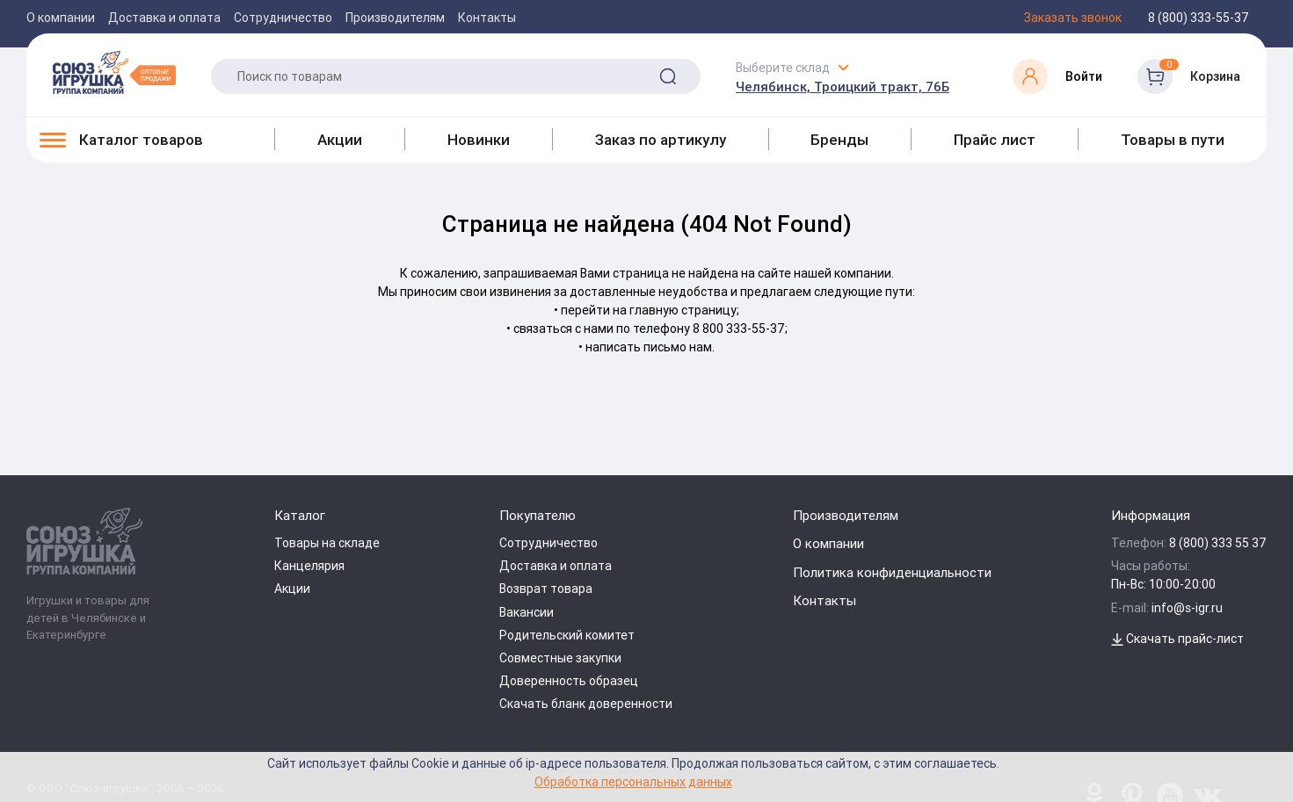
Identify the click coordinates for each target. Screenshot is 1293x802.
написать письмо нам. (650, 347)
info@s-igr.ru (1187, 608)
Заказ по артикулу (660, 139)
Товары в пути (1172, 139)
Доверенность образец (568, 681)
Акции (339, 139)
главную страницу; (684, 310)
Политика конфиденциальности (892, 572)
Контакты (487, 18)
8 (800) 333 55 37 (1218, 543)
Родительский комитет (567, 635)
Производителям (395, 18)
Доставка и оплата (164, 18)
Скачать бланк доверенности (585, 704)
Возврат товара (545, 589)
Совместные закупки (560, 658)
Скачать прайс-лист (1177, 639)
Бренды (839, 139)
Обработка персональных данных (633, 781)
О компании (60, 18)
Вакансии (526, 612)
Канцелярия (309, 566)
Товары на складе (327, 543)
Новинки (478, 139)
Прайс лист (994, 139)
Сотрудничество (283, 18)
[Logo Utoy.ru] (114, 72)
